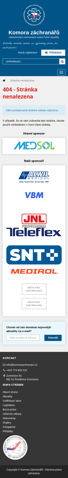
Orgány (7, 422)
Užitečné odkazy (12, 413)
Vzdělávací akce (12, 400)
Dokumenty (9, 418)
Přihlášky (8, 431)
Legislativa (9, 405)
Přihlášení (53, 52)
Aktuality (7, 396)
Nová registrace (27, 52)
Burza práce (9, 409)
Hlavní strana (10, 392)
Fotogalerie (9, 426)
